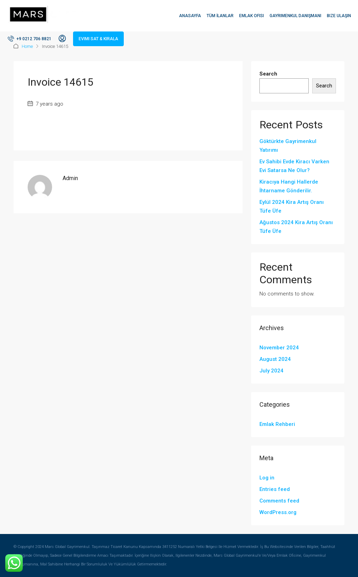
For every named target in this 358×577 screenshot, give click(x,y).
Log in (266, 478)
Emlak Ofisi (251, 15)
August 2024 (275, 359)
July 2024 (271, 371)
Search (268, 74)
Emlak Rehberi (277, 424)
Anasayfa (190, 15)
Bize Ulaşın (339, 15)
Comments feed (279, 501)
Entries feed (274, 489)
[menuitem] (29, 39)
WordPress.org (277, 512)
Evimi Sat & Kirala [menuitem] (98, 38)
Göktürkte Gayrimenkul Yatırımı (287, 145)
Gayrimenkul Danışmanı (295, 15)
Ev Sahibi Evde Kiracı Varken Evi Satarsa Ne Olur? (294, 165)
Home (27, 46)
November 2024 (279, 347)
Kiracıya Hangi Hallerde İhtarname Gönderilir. (288, 186)
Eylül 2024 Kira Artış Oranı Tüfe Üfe (291, 206)
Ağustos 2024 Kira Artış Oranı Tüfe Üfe (296, 226)
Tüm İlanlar (220, 15)
